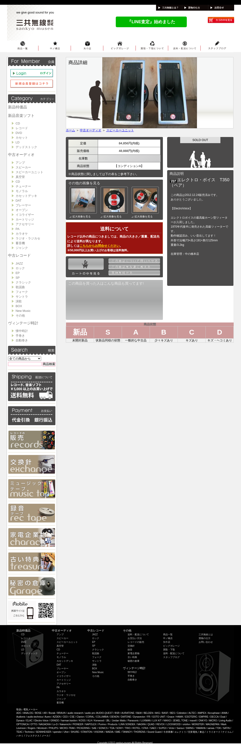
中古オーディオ (21, 155)
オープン (22, 210)
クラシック (23, 282)
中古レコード (19, 255)
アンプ (20, 162)
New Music (23, 311)
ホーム (70, 130)
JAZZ (19, 263)
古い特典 (132, 657)
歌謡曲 (20, 287)
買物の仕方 (204, 638)
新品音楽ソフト (21, 116)
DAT (19, 200)
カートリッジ (25, 219)
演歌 (19, 301)
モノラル (22, 191)
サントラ (22, 296)
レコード (22, 128)
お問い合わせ (206, 642)
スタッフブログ (171, 657)
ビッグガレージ (171, 645)
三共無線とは (206, 634)
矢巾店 (166, 642)
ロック (20, 268)
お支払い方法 (135, 638)
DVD (19, 133)
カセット (22, 137)
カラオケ (22, 233)
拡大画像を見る (80, 216)
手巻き (20, 335)
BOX (19, 306)
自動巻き (22, 340)
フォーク (22, 292)
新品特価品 (17, 107)
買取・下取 (169, 649)
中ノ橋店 (168, 638)
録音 (130, 649)
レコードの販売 (136, 642)
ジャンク (22, 248)
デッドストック (26, 147)
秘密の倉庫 (133, 661)
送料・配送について (138, 634)
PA (17, 229)
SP (18, 277)
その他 (20, 315)
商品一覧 (168, 634)
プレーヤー (23, 205)
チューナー (23, 186)
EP (18, 273)
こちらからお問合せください (100, 245)
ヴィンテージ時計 (23, 323)
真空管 (20, 177)
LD (18, 142)
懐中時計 (22, 331)
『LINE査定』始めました (151, 21)
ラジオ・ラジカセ (28, 238)
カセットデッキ (26, 196)
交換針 (131, 645)
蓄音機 (20, 243)
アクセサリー (25, 224)
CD (18, 123)
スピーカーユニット (29, 172)
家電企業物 (133, 653)
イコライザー (25, 214)
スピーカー (23, 167)
